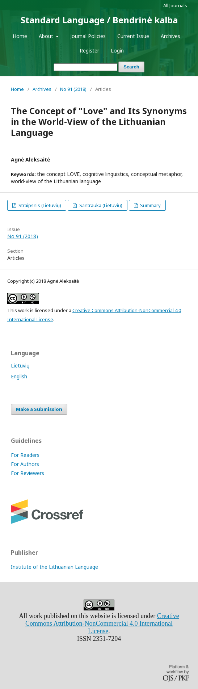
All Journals (175, 5)
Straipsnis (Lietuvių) (39, 205)
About (47, 36)
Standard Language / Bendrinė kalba (99, 20)
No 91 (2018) (73, 89)
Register (89, 50)
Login (117, 50)
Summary (150, 205)
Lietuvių (20, 365)
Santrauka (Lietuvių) (100, 205)
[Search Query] (85, 67)
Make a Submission (39, 409)
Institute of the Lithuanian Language (54, 566)
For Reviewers (27, 473)
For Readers (25, 454)
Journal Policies (88, 36)
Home (20, 36)
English (19, 376)
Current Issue (133, 36)
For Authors (25, 464)
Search (131, 67)
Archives (170, 36)
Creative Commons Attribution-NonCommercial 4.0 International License (102, 623)
